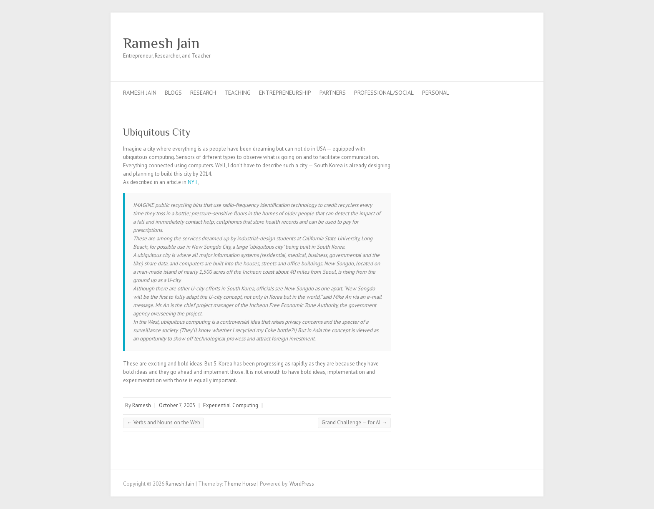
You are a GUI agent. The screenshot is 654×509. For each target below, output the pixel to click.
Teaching (237, 92)
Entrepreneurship (285, 92)
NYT (193, 182)
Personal (435, 92)
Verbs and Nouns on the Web (163, 422)
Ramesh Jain (161, 43)
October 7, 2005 (177, 405)
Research (203, 92)
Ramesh (141, 405)
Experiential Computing (230, 405)
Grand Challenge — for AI (354, 422)
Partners (332, 92)
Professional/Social (384, 92)
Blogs (173, 92)
